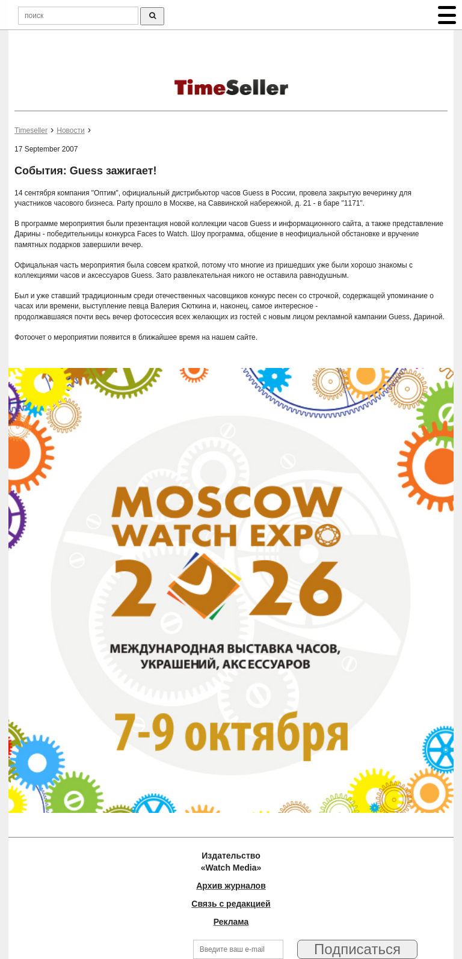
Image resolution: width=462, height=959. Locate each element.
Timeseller (31, 130)
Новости (70, 130)
